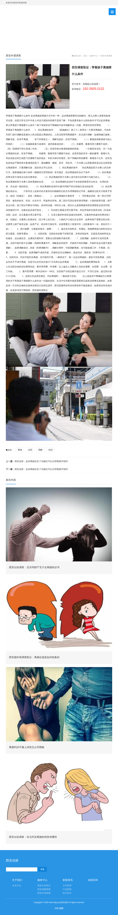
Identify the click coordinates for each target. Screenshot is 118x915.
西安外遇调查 (106, 56)
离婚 (20, 450)
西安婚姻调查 (44, 889)
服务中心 (94, 56)
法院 (30, 450)
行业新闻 (67, 889)
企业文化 (16, 885)
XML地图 (59, 908)
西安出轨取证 (44, 885)
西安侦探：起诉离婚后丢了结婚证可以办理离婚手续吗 (37, 461)
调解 (40, 450)
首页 (85, 56)
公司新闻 (67, 885)
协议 (50, 450)
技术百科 (67, 893)
